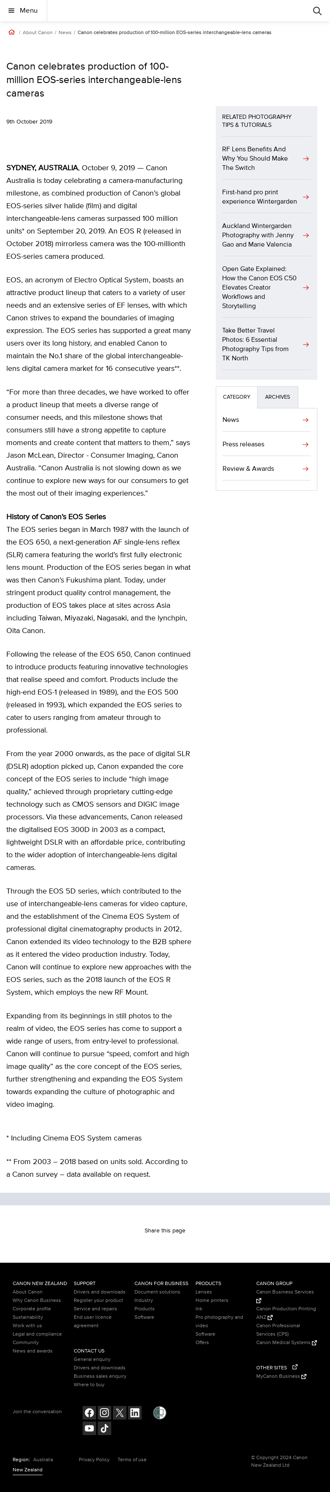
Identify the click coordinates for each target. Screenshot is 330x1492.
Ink (199, 1309)
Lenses (204, 1292)
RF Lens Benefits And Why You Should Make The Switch (255, 158)
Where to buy (89, 1385)
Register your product (98, 1300)
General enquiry (92, 1359)
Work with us (27, 1326)
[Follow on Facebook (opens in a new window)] (89, 1414)
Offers (202, 1342)
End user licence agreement (93, 1321)
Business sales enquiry (100, 1376)
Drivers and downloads (100, 1292)
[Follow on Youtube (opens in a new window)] (89, 1429)
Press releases (243, 444)
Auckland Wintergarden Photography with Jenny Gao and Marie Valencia (258, 235)
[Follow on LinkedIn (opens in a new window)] (135, 1414)
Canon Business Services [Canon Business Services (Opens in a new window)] (285, 1296)
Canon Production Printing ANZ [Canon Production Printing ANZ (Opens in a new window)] (286, 1313)
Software (144, 1317)
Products (144, 1309)
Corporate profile (32, 1309)
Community (26, 1342)
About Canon (38, 33)
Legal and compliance (37, 1334)
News (65, 33)
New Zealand (28, 1470)
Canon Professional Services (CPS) (278, 1330)
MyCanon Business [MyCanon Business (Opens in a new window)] (281, 1376)
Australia (43, 1460)
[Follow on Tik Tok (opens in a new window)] (104, 1429)
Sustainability (28, 1317)
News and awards (33, 1351)
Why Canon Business (37, 1300)
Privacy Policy (94, 1460)
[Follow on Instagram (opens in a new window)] (104, 1414)
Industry (143, 1300)
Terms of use (132, 1460)
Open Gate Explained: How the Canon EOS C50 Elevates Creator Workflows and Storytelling (259, 287)
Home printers (212, 1300)
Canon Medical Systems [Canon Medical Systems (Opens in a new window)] (286, 1342)
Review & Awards (248, 468)
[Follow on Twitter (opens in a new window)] (119, 1414)
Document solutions (157, 1292)
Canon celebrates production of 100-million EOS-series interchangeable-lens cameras (174, 33)
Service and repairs (95, 1309)
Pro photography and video (219, 1321)
